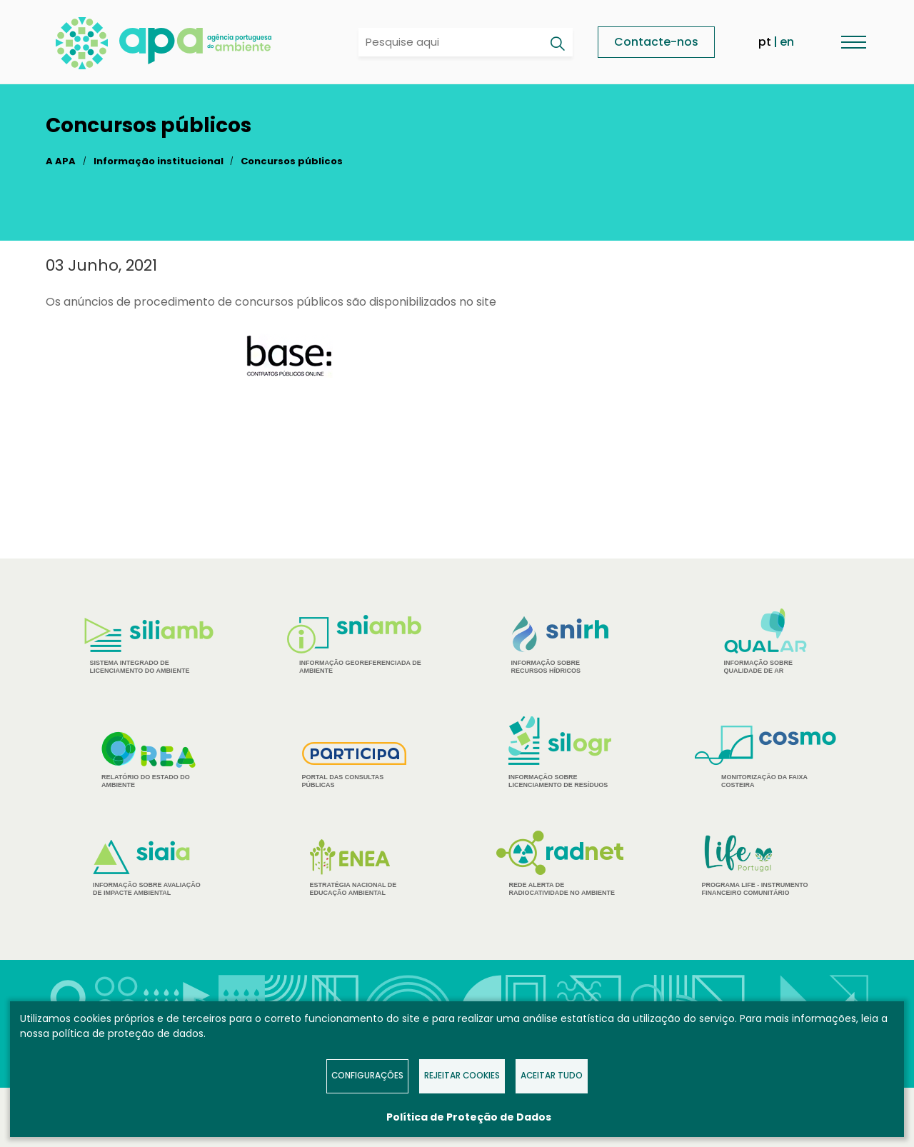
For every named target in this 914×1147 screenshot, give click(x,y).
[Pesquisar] (557, 43)
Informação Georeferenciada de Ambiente (354, 644)
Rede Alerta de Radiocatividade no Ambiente (560, 863)
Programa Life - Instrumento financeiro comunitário (766, 864)
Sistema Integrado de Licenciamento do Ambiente (149, 646)
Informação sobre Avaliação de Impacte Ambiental (148, 868)
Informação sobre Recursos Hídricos (560, 645)
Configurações (367, 1075)
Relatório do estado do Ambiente (148, 759)
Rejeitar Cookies (462, 1075)
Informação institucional (159, 161)
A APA (61, 161)
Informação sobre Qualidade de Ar (766, 641)
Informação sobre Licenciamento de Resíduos (559, 752)
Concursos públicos (292, 161)
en (787, 42)
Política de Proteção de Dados (468, 1117)
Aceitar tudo (552, 1075)
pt (764, 42)
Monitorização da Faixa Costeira (765, 757)
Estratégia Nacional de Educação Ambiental (354, 867)
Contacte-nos (656, 42)
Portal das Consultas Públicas (354, 765)
